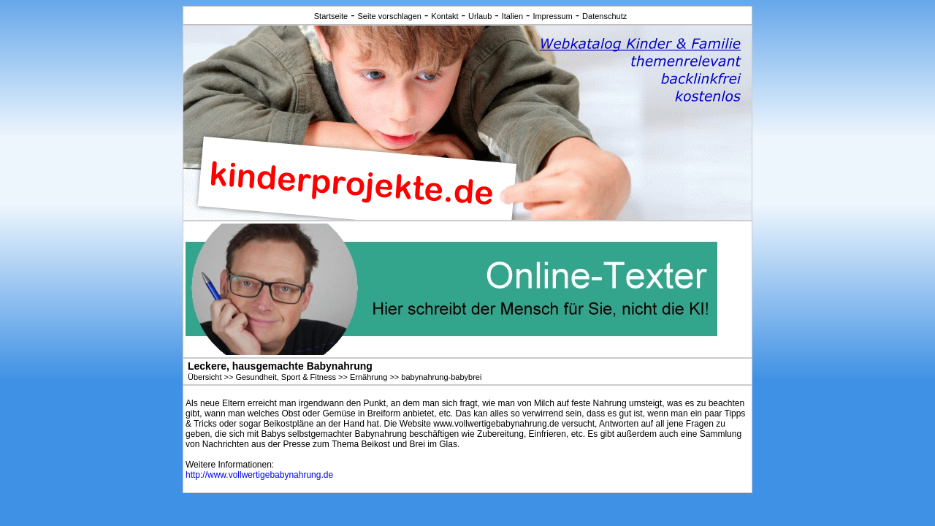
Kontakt (444, 16)
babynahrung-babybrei (441, 377)
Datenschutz (604, 16)
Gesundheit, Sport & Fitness (285, 377)
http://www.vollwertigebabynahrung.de (259, 475)
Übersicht (204, 377)
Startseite (331, 16)
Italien (512, 16)
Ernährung (368, 377)
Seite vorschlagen (389, 16)
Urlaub (480, 16)
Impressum (552, 16)
